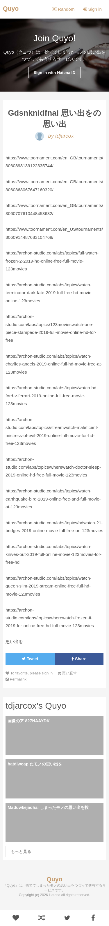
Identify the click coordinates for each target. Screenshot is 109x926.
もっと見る (21, 851)
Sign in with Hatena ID (55, 72)
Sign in (92, 9)
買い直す (67, 673)
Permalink (16, 679)
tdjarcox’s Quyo (36, 705)
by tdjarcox (54, 136)
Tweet (30, 658)
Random (63, 9)
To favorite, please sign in (29, 673)
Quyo (11, 8)
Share (79, 658)
